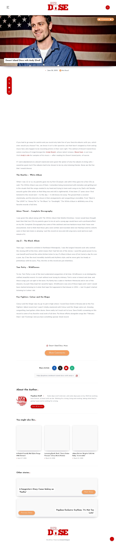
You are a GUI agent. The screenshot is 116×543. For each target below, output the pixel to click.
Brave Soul (79, 152)
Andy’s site (25, 155)
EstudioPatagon (65, 540)
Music (66, 346)
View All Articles (37, 406)
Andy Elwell (51, 152)
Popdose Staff (36, 396)
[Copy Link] (57, 375)
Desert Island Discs (56, 346)
